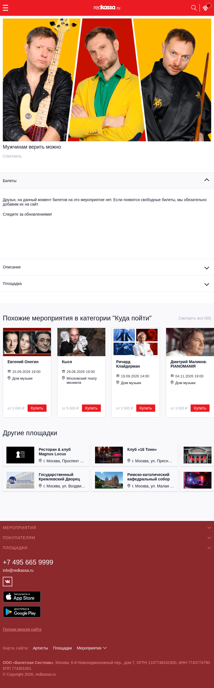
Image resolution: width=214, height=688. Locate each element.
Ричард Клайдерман (128, 364)
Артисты (40, 648)
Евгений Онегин (23, 362)
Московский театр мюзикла (79, 380)
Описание (12, 267)
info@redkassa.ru (18, 570)
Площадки (62, 648)
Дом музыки (20, 378)
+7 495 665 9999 (28, 562)
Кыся (67, 362)
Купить (37, 408)
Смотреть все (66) (195, 318)
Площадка (12, 283)
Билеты (9, 180)
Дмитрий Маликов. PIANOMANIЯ (189, 364)
